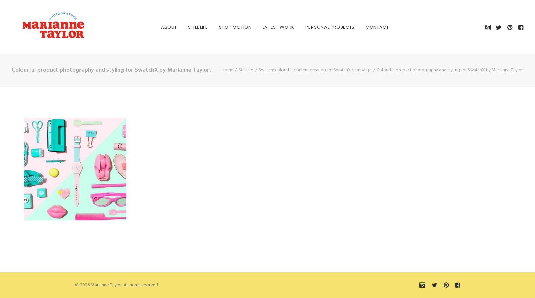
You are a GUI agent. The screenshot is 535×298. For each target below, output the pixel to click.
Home (227, 70)
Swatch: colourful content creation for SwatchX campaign (315, 70)
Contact (369, 27)
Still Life (190, 27)
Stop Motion (228, 27)
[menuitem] (161, 27)
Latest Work (271, 27)
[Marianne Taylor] (44, 27)
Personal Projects (322, 27)
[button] (489, 27)
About (162, 27)
